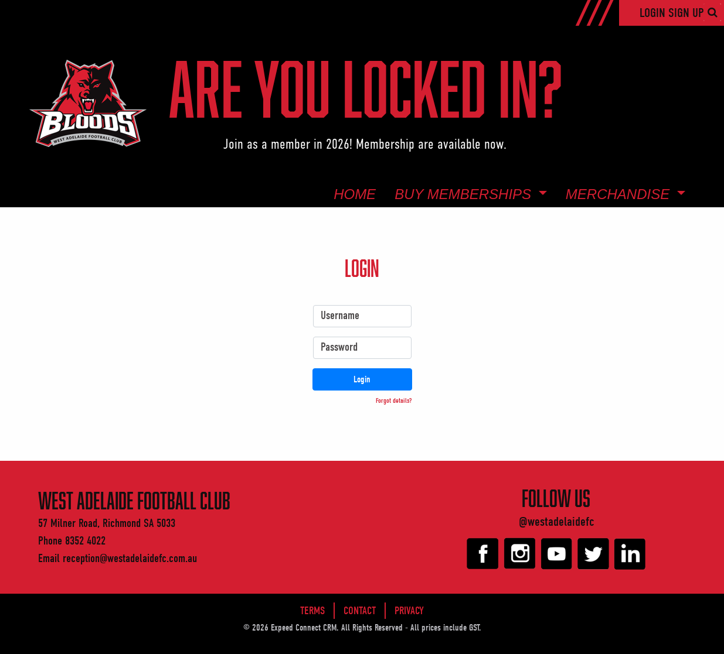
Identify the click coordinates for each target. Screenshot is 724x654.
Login (654, 12)
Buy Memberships (465, 194)
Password (339, 347)
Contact (360, 610)
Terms (312, 610)
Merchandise (620, 194)
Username (340, 315)
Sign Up (685, 12)
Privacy (409, 610)
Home (355, 194)
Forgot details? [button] (394, 400)
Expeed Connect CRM (303, 627)
